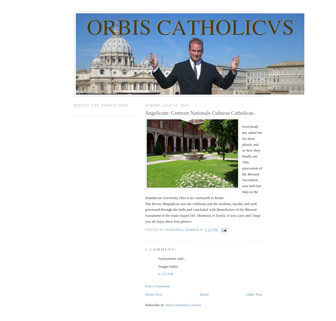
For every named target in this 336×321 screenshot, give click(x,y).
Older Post (254, 294)
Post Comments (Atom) (183, 305)
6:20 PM (166, 274)
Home (204, 294)
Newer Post (153, 294)
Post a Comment (157, 286)
